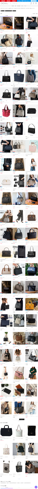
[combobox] (15, 3)
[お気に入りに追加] (24, 443)
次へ (21, 419)
